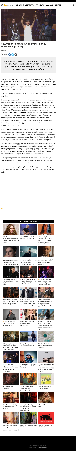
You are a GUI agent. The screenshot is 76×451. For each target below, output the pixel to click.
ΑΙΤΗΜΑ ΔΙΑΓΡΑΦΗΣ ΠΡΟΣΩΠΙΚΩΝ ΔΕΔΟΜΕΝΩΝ (52, 439)
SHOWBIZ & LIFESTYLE (25, 5)
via (2, 209)
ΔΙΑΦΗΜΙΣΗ (10, 1)
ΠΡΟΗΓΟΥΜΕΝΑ (7, 430)
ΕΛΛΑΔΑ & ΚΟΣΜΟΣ (53, 5)
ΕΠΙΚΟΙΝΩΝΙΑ (17, 1)
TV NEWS (40, 5)
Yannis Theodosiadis (43, 447)
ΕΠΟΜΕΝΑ (15, 430)
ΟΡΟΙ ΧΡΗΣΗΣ (33, 439)
